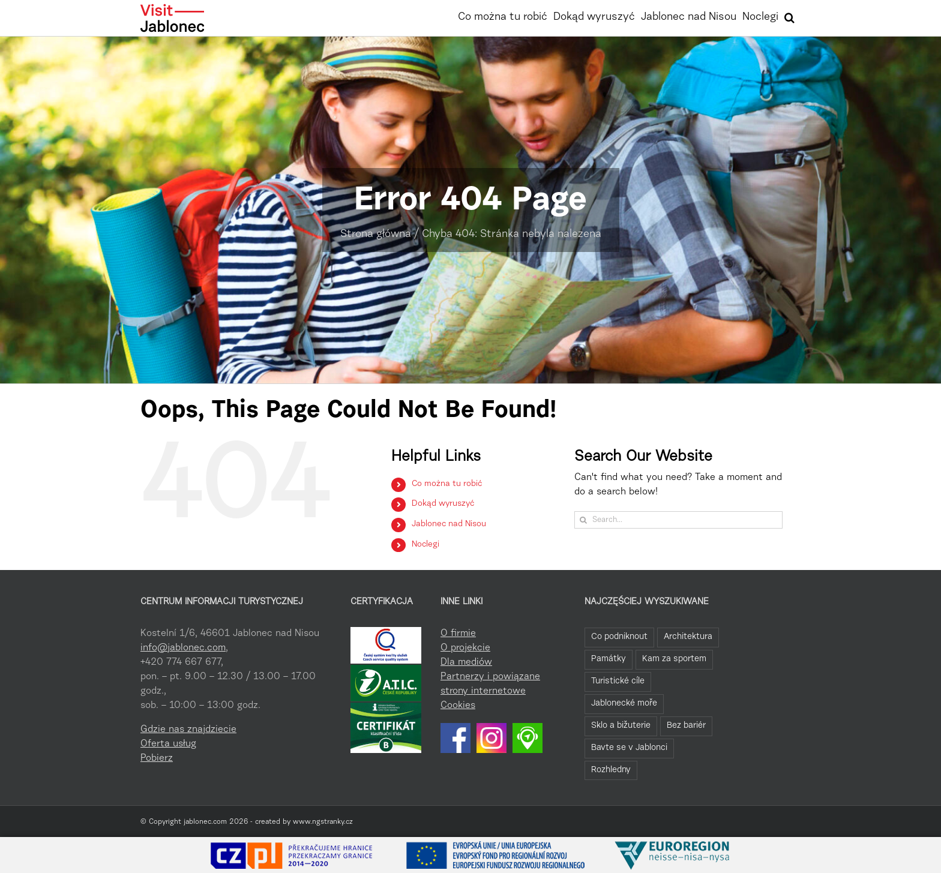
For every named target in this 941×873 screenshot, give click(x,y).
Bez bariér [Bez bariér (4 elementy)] (686, 725)
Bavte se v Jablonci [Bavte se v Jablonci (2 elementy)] (629, 747)
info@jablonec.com (183, 648)
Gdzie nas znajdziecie (188, 729)
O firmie (458, 633)
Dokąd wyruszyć (443, 504)
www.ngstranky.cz (323, 822)
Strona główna (375, 234)
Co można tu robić (447, 484)
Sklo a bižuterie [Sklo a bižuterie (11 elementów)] (621, 725)
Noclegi (425, 545)
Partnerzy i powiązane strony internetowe (490, 684)
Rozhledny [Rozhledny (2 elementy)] (611, 770)
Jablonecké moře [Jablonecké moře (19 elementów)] (624, 703)
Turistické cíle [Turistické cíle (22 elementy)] (618, 681)
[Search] (583, 520)
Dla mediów (466, 662)
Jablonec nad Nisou (449, 524)
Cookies (457, 705)
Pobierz (156, 758)
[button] (789, 16)
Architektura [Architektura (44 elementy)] (688, 636)
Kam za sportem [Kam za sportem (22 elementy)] (674, 659)
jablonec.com (205, 822)
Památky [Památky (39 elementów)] (608, 659)
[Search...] (678, 520)
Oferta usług (168, 744)
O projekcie (465, 648)
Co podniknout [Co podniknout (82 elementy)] (619, 636)
